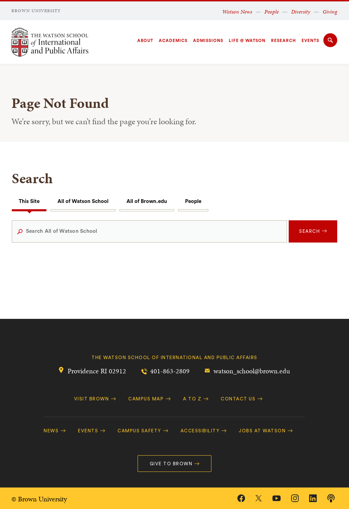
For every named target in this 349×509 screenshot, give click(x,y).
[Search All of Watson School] (149, 231)
